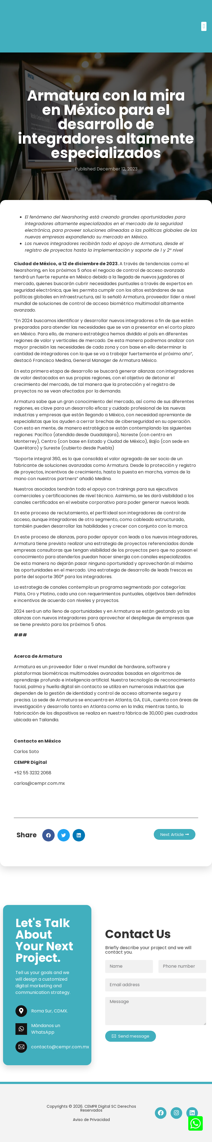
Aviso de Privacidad (91, 1119)
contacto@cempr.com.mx (60, 1047)
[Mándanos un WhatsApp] (21, 1029)
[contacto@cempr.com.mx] (21, 1047)
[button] (203, 26)
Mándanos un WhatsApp (45, 1028)
